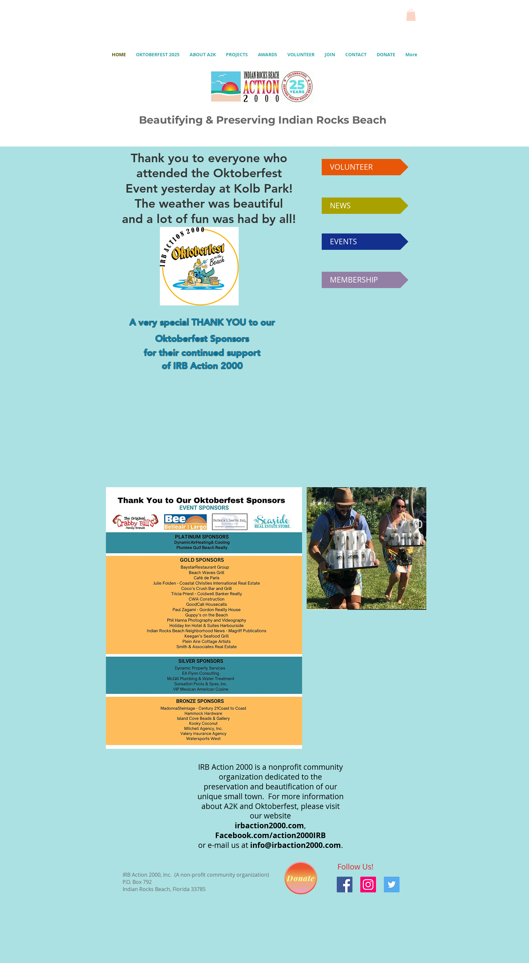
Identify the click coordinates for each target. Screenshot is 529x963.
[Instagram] (368, 884)
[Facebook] (344, 884)
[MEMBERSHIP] (365, 280)
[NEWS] (365, 206)
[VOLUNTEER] (365, 167)
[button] (411, 15)
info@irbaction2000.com (295, 845)
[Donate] (300, 878)
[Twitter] (392, 884)
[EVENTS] (365, 241)
